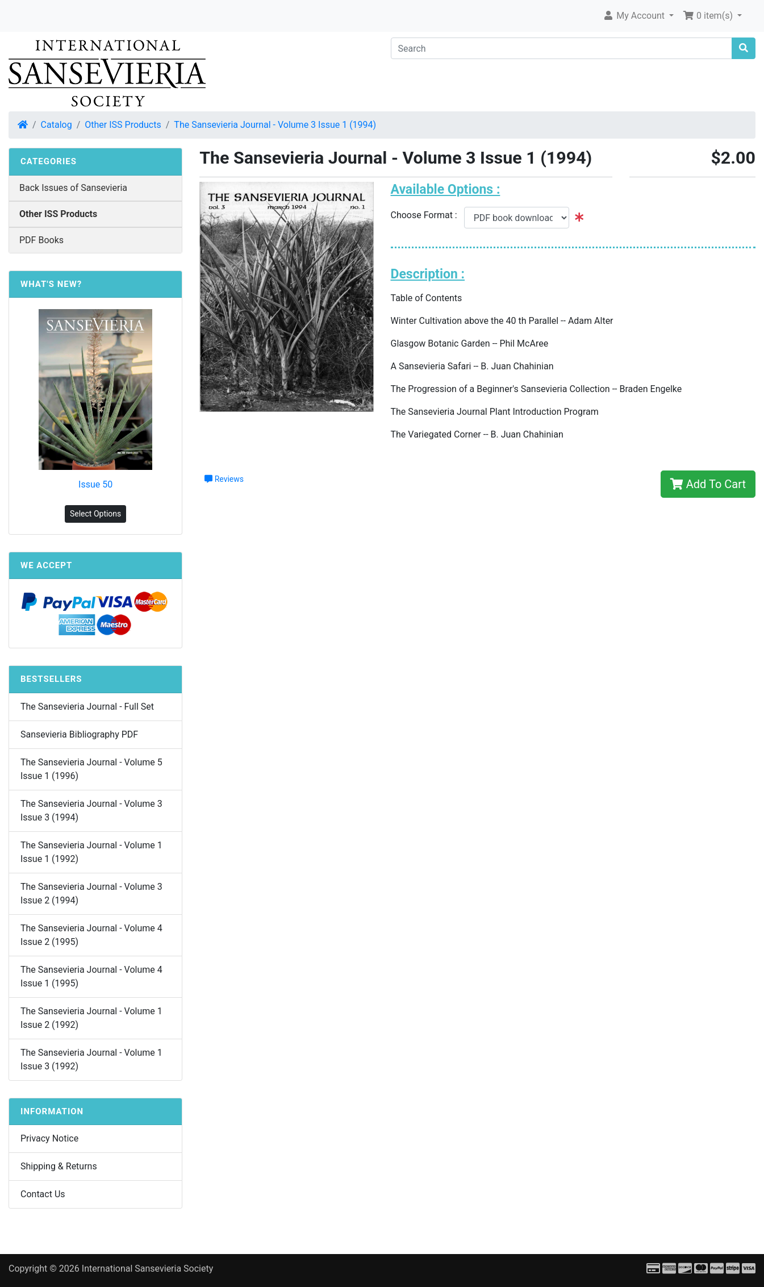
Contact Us (42, 1194)
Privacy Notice (49, 1138)
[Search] (562, 48)
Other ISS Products (123, 124)
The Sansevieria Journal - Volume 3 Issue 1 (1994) (275, 124)
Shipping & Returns (58, 1166)
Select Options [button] (95, 513)
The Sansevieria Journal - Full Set (87, 706)
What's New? (51, 284)
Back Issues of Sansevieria (73, 187)
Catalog (56, 124)
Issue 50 (95, 484)
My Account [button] (635, 15)
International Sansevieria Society (147, 1268)
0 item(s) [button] (709, 15)
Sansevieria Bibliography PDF (79, 734)
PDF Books (41, 240)
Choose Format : (427, 215)
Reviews (224, 479)
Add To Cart (708, 484)
